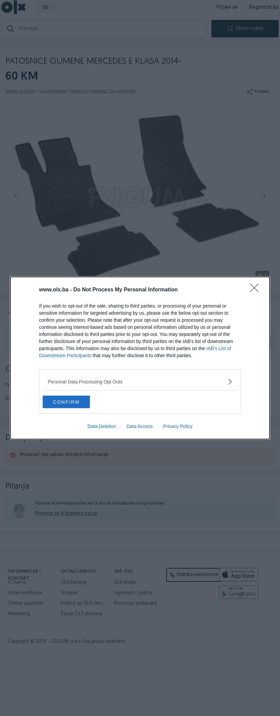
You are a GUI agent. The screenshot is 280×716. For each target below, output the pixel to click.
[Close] (256, 289)
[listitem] (140, 381)
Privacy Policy (178, 427)
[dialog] (140, 358)
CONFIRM (74, 402)
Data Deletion (102, 427)
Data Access (140, 427)
